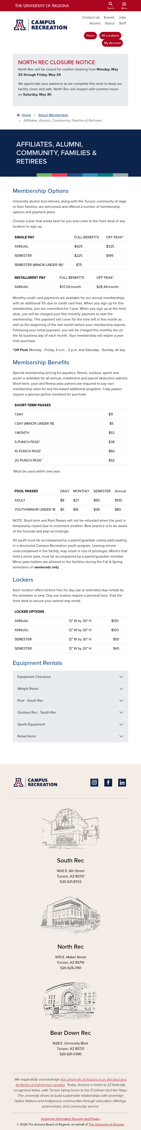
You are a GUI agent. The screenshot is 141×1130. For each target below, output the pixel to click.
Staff (122, 23)
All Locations (110, 35)
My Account (112, 43)
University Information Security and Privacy (70, 1119)
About (110, 23)
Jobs (122, 17)
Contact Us (91, 17)
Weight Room (27, 688)
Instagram (94, 783)
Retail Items (26, 736)
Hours (90, 35)
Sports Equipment (31, 724)
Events (109, 17)
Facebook (108, 783)
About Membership (53, 115)
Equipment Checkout (34, 677)
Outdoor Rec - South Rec (36, 712)
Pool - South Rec (30, 700)
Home (26, 115)
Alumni (95, 23)
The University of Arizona (106, 1124)
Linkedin (122, 783)
